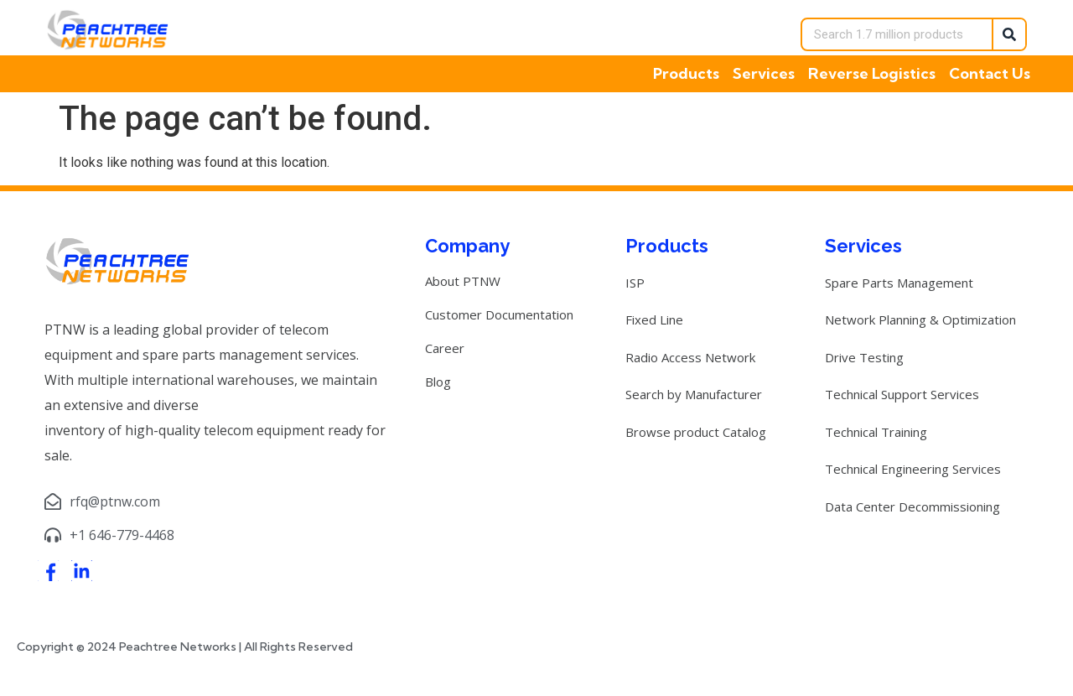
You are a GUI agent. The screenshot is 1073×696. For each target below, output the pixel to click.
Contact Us (989, 73)
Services (764, 73)
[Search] (1008, 34)
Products (686, 73)
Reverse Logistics (872, 73)
